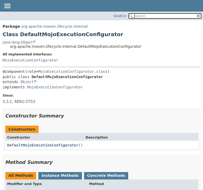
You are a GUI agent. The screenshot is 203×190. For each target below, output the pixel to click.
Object (27, 82)
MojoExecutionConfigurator (30, 60)
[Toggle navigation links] (7, 6)
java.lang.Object (18, 42)
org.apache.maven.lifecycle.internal (54, 26)
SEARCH (120, 16)
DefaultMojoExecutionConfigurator (43, 145)
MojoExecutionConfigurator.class (72, 71)
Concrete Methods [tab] (106, 175)
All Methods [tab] (20, 175)
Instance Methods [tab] (60, 175)
